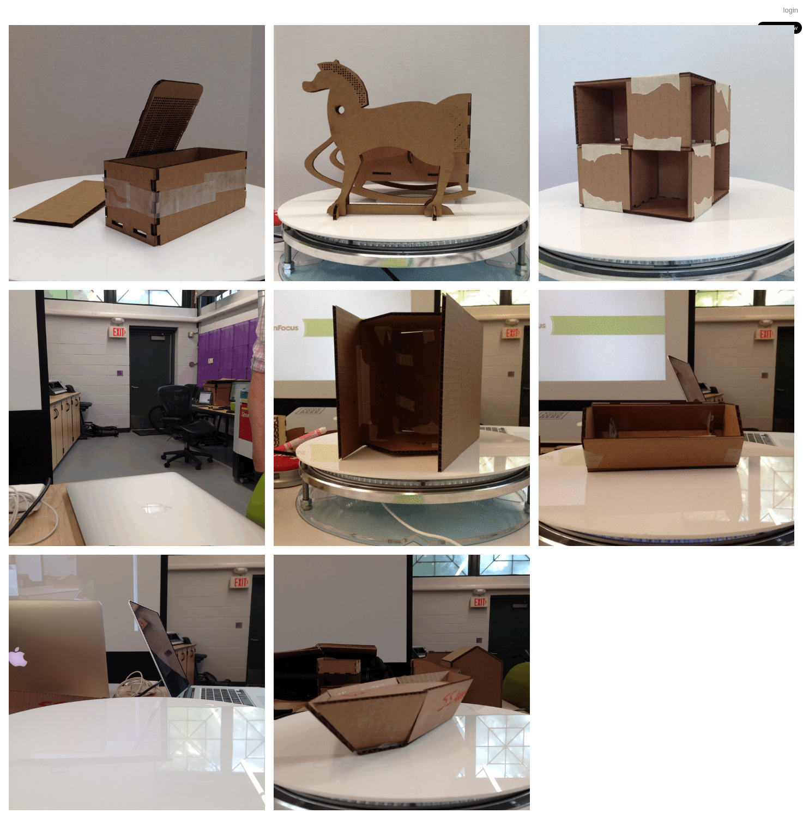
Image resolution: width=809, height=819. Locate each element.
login (790, 10)
